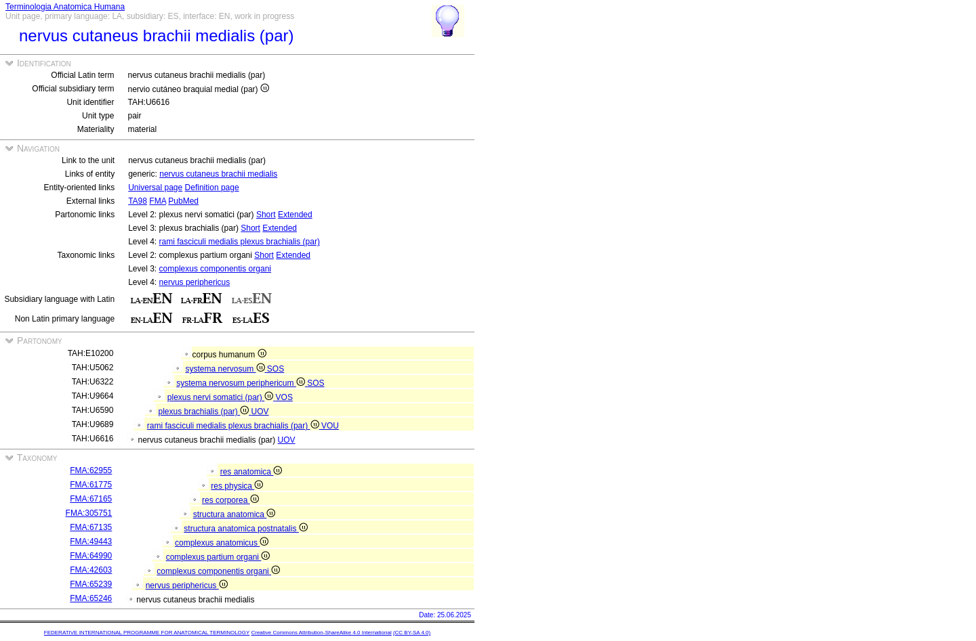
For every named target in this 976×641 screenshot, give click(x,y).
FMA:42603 (91, 570)
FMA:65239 (91, 584)
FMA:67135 (91, 527)
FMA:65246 (91, 598)
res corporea (230, 500)
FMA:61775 (91, 484)
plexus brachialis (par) (204, 411)
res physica (237, 486)
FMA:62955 (91, 470)
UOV (260, 411)
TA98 (137, 201)
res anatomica (251, 472)
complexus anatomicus (221, 543)
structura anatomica (234, 514)
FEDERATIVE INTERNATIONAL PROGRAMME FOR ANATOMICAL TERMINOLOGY (146, 632)
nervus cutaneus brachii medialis (218, 174)
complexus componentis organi (215, 268)
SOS (275, 369)
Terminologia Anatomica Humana (65, 7)
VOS (284, 397)
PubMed (183, 201)
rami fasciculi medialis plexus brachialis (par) (239, 241)
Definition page (212, 187)
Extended (295, 214)
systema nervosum (225, 369)
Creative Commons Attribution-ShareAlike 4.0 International (321, 632)
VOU (330, 425)
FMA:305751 (89, 513)
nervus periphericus (194, 282)
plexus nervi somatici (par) (221, 397)
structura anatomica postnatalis (245, 528)
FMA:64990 (91, 555)
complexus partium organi (218, 557)
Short (266, 214)
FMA (157, 201)
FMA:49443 (91, 541)
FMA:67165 (91, 499)
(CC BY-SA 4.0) (411, 632)
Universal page (155, 187)
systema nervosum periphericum (241, 383)
